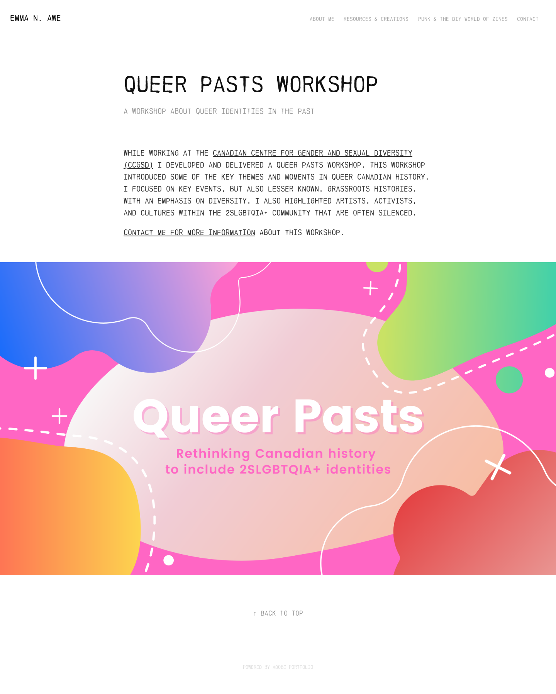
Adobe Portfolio (293, 667)
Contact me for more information (189, 232)
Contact (528, 19)
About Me (322, 19)
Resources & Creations (376, 19)
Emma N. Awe (35, 18)
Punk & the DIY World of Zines (463, 19)
